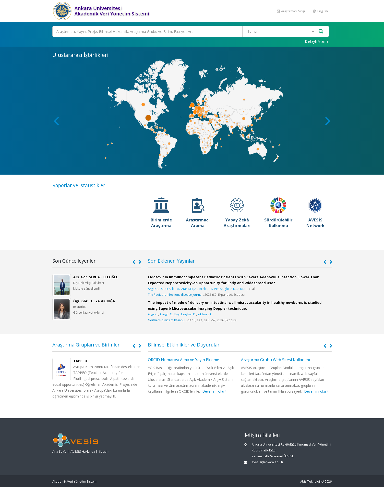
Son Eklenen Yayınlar (171, 260)
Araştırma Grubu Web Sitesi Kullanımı (275, 359)
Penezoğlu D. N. (225, 289)
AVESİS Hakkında (83, 451)
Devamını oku (214, 391)
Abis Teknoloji (310, 481)
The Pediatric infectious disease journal (175, 295)
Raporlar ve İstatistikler (78, 185)
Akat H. (242, 289)
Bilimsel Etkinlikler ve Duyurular (183, 344)
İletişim (104, 451)
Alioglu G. (166, 314)
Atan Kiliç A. (189, 289)
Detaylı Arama (316, 41)
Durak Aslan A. (170, 289)
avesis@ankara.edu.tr (267, 462)
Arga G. (153, 289)
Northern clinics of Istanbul (166, 320)
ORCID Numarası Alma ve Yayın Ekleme (183, 359)
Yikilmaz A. (205, 314)
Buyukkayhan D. (185, 314)
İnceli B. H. (206, 289)
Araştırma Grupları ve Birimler (86, 344)
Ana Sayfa (59, 451)
